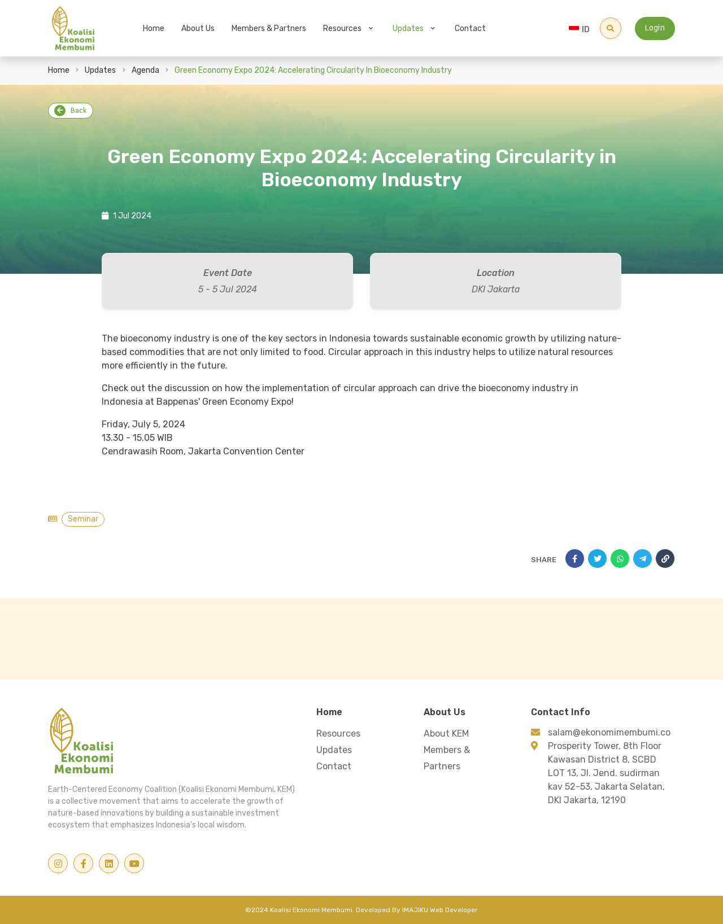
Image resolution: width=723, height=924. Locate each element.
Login (654, 28)
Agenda (145, 70)
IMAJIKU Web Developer (440, 910)
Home (153, 28)
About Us (198, 28)
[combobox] (583, 28)
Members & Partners (269, 28)
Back (70, 110)
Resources (342, 28)
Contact (470, 28)
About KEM (446, 733)
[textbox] (583, 30)
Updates (408, 28)
